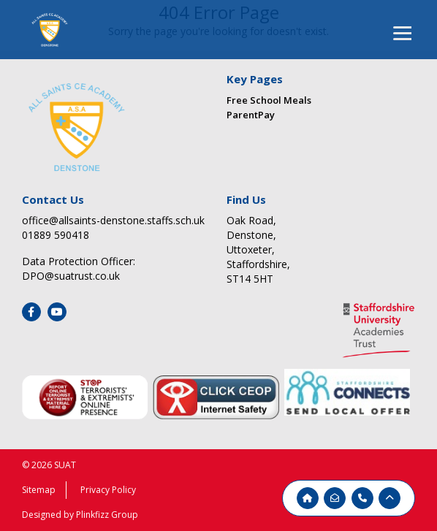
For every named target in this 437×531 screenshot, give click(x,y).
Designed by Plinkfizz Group (80, 514)
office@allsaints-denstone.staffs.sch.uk (113, 220)
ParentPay (251, 114)
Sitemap (39, 490)
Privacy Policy (108, 490)
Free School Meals (269, 100)
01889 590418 (55, 235)
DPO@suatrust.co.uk (71, 276)
